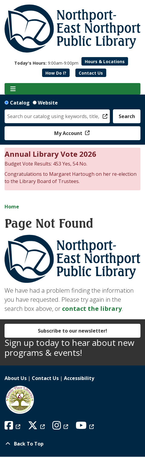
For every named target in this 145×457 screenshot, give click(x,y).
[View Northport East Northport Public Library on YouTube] (85, 427)
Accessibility (79, 378)
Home (12, 206)
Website (48, 102)
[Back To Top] (72, 444)
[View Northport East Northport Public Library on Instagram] (61, 427)
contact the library (92, 308)
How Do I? (55, 73)
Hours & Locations (105, 61)
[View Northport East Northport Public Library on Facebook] (13, 427)
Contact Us (91, 73)
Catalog (20, 102)
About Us (16, 378)
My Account (69, 133)
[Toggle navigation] (13, 89)
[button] (46, 63)
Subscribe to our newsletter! (72, 330)
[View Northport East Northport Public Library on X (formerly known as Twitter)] (37, 427)
